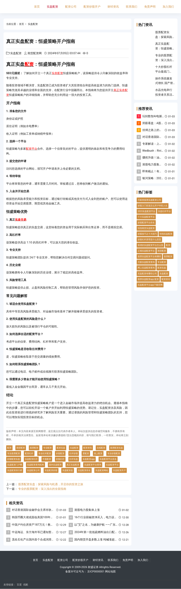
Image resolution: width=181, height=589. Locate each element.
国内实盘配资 (55, 465)
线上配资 (98, 453)
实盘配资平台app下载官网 (150, 285)
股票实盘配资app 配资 (148, 279)
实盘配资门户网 (14, 465)
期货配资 (20, 448)
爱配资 (86, 453)
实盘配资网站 (101, 470)
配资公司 (70, 6)
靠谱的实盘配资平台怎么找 (150, 245)
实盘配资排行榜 (14, 470)
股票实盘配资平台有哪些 (149, 256)
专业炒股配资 (113, 453)
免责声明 (150, 6)
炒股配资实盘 (13, 459)
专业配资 (47, 448)
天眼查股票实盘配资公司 (149, 200)
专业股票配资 (13, 453)
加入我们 (168, 6)
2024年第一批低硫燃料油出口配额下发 (98, 532)
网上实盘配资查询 (146, 268)
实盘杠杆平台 (164, 211)
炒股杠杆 (60, 459)
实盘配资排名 (84, 470)
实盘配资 (52, 6)
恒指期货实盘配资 (146, 228)
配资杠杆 (29, 453)
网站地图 (110, 571)
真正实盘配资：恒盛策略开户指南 (163, 48)
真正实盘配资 (73, 465)
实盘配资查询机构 (35, 465)
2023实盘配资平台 (146, 211)
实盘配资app (89, 459)
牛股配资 (47, 459)
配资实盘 (61, 448)
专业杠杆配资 (44, 453)
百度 (19, 584)
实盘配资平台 (112, 465)
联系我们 (131, 6)
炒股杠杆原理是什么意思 (149, 239)
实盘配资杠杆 (31, 459)
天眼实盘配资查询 (146, 262)
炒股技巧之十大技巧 (147, 234)
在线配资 (101, 448)
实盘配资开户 (119, 470)
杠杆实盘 (73, 459)
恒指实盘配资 (166, 234)
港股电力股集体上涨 (87, 510)
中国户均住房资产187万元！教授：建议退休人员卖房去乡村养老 (52, 524)
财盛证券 (93, 567)
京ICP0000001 (95, 571)
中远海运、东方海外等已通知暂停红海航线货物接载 (44, 532)
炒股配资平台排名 (146, 222)
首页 (37, 6)
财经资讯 (113, 6)
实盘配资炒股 (51, 470)
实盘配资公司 (33, 470)
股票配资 (34, 448)
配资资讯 (87, 448)
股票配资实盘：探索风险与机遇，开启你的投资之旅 (50, 484)
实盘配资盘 (67, 470)
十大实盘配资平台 (146, 217)
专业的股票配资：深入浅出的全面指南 (42, 489)
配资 (9, 448)
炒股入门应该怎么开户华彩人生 (152, 205)
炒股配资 (60, 453)
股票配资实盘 (116, 448)
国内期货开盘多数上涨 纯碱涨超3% (96, 539)
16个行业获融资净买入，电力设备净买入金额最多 (105, 517)
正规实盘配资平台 (146, 251)
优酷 (25, 584)
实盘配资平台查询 (92, 465)
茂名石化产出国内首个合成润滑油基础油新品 (40, 539)
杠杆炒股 (73, 453)
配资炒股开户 (92, 6)
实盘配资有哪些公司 (147, 273)
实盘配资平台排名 (108, 459)
